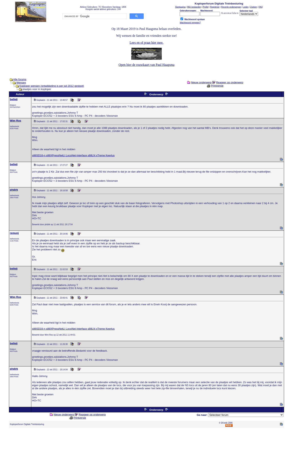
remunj (14, 233)
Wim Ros (15, 120)
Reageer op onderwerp (229, 82)
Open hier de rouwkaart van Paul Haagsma (147, 64)
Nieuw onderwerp (201, 82)
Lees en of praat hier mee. (146, 42)
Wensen (21, 82)
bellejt (14, 99)
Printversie (217, 85)
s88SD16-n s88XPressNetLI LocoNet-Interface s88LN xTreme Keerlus (73, 155)
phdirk (14, 189)
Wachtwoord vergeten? (190, 23)
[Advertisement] (146, 440)
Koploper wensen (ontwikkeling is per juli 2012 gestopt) (51, 85)
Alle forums (19, 79)
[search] (94, 16)
